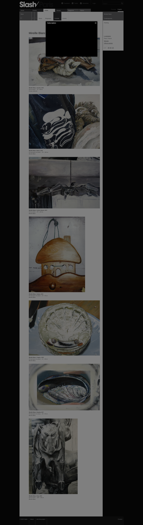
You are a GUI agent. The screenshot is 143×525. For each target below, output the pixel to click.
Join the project (40, 519)
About (32, 519)
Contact (120, 519)
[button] (96, 23)
